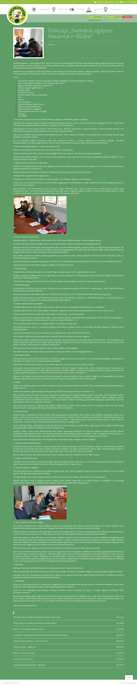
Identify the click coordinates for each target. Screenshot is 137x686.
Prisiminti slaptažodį (94, 20)
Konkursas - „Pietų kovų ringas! (68, 653)
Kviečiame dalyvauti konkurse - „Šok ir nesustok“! (68, 641)
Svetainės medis (112, 2)
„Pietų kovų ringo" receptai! (68, 659)
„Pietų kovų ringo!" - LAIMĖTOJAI (68, 647)
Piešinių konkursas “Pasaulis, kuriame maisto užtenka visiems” (68, 623)
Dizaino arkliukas (130, 683)
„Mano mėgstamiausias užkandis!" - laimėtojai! (68, 665)
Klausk (123, 2)
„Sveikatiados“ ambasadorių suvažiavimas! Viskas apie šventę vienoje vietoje (68, 635)
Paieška (132, 2)
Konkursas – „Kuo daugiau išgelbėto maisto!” (68, 629)
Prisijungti (127, 17)
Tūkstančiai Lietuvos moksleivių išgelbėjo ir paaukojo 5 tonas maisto (68, 617)
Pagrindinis (99, 2)
